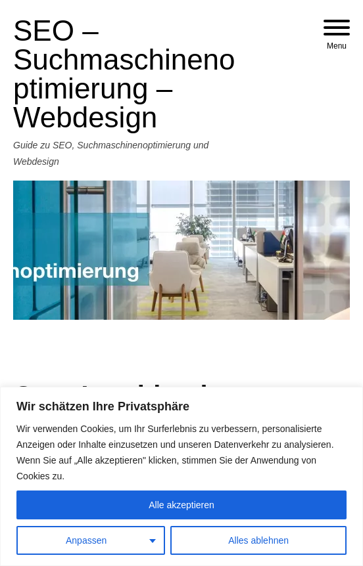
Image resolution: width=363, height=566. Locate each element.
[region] (181, 476)
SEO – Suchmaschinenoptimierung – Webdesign (124, 73)
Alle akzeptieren (181, 505)
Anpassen (86, 540)
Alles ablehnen (258, 540)
